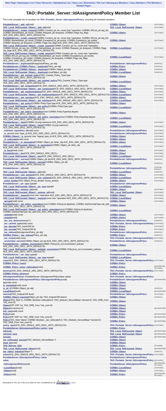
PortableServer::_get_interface (18, 97)
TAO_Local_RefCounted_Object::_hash (23, 125)
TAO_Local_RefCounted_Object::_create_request (28, 46)
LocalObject (9, 293)
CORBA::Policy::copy (14, 264)
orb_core (7, 313)
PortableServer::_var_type (16, 255)
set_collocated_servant (15, 341)
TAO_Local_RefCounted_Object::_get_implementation (30, 95)
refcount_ (8, 333)
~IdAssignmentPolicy (14, 366)
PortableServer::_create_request (19, 30)
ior (4, 284)
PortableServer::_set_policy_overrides (22, 205)
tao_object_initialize (13, 353)
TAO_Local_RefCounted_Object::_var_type (24, 258)
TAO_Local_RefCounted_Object (126, 27)
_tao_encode (9, 230)
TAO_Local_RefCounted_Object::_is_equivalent (27, 145)
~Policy (6, 377)
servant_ (7, 338)
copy (5, 261)
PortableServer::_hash (14, 122)
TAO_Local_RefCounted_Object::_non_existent (27, 178)
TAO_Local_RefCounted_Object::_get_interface (27, 100)
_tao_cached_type (12, 224)
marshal (7, 296)
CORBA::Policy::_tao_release (18, 236)
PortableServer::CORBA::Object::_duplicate (25, 69)
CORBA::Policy (117, 66)
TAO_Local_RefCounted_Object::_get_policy (25, 106)
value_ (6, 362)
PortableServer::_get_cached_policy (21, 75)
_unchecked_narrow (13, 242)
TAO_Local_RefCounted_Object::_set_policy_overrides (31, 210)
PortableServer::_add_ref (15, 24)
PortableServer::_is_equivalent (18, 142)
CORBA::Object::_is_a (14, 136)
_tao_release (9, 233)
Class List (77, 3)
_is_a (5, 133)
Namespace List (26, 3)
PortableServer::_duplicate (16, 63)
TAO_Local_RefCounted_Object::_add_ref (24, 27)
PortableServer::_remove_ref (17, 190)
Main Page (10, 3)
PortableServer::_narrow (15, 159)
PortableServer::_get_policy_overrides (22, 112)
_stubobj (7, 215)
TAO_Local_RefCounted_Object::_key (22, 156)
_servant (7, 202)
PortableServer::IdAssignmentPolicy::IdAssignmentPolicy (32, 281)
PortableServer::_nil (13, 169)
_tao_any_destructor (13, 221)
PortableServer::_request (15, 196)
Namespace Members (117, 3)
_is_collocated (10, 139)
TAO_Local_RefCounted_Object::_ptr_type (24, 187)
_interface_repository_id (15, 130)
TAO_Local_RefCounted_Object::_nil (21, 173)
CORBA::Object (118, 24)
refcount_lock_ (10, 335)
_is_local (7, 150)
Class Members (137, 3)
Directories (89, 3)
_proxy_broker (10, 181)
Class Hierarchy (44, 3)
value (5, 356)
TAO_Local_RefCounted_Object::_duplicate (25, 72)
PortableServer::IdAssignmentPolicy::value (25, 359)
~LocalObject (9, 370)
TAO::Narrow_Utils (12, 347)
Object (6, 301)
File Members (154, 3)
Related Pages (83, 6)
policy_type (9, 327)
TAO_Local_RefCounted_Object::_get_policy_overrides (31, 117)
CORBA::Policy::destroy (15, 275)
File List (101, 3)
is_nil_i (6, 290)
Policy (6, 316)
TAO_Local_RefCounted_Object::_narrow (24, 162)
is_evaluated (9, 287)
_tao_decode (9, 227)
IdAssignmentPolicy (13, 278)
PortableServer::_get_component (20, 86)
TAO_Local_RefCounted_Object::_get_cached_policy (30, 80)
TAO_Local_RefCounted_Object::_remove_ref (26, 193)
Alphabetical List (61, 3)
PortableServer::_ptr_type (16, 184)
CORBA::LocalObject (120, 48)
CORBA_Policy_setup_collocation (20, 268)
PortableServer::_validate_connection (22, 245)
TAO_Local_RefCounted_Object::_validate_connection (30, 250)
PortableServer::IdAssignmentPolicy (128, 63)
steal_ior (7, 344)
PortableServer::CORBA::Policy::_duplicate (25, 66)
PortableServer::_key (13, 153)
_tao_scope (9, 239)
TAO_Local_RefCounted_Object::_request (24, 199)
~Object (7, 373)
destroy (7, 272)
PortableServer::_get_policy (17, 103)
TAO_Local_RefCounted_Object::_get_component (28, 89)
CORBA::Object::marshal (15, 299)
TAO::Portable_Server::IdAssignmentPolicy (62, 19)
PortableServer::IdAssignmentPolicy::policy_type (28, 330)
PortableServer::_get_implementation (22, 92)
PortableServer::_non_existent (18, 176)
